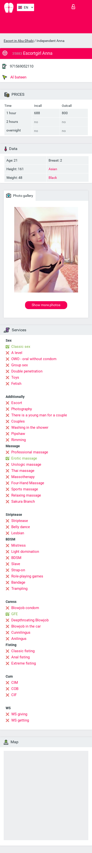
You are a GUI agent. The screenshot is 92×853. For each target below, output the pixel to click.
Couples (18, 421)
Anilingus (18, 638)
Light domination (25, 551)
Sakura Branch (23, 501)
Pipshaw (18, 433)
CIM (14, 682)
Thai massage (22, 470)
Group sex (19, 365)
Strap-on (18, 570)
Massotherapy (23, 477)
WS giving (19, 714)
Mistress (18, 545)
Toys (15, 377)
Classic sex (20, 346)
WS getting (20, 720)
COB (14, 688)
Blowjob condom (25, 608)
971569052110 (21, 66)
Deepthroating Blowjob (30, 620)
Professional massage (29, 452)
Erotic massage (24, 458)
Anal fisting (20, 657)
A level (16, 353)
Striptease (19, 521)
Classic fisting (23, 651)
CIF (14, 695)
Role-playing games (27, 576)
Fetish (16, 383)
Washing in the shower (29, 427)
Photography (21, 409)
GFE (14, 614)
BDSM (16, 558)
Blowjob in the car (26, 626)
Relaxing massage (26, 495)
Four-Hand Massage (27, 483)
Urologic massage (26, 464)
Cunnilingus (20, 632)
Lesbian (17, 533)
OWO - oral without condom (33, 359)
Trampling (19, 588)
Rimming (18, 440)
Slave (15, 564)
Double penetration (26, 371)
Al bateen (14, 77)
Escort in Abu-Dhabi (19, 41)
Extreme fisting (23, 663)
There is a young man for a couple (39, 415)
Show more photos (46, 305)
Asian (53, 169)
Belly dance (20, 527)
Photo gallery (19, 195)
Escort (16, 403)
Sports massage (24, 489)
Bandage (18, 582)
